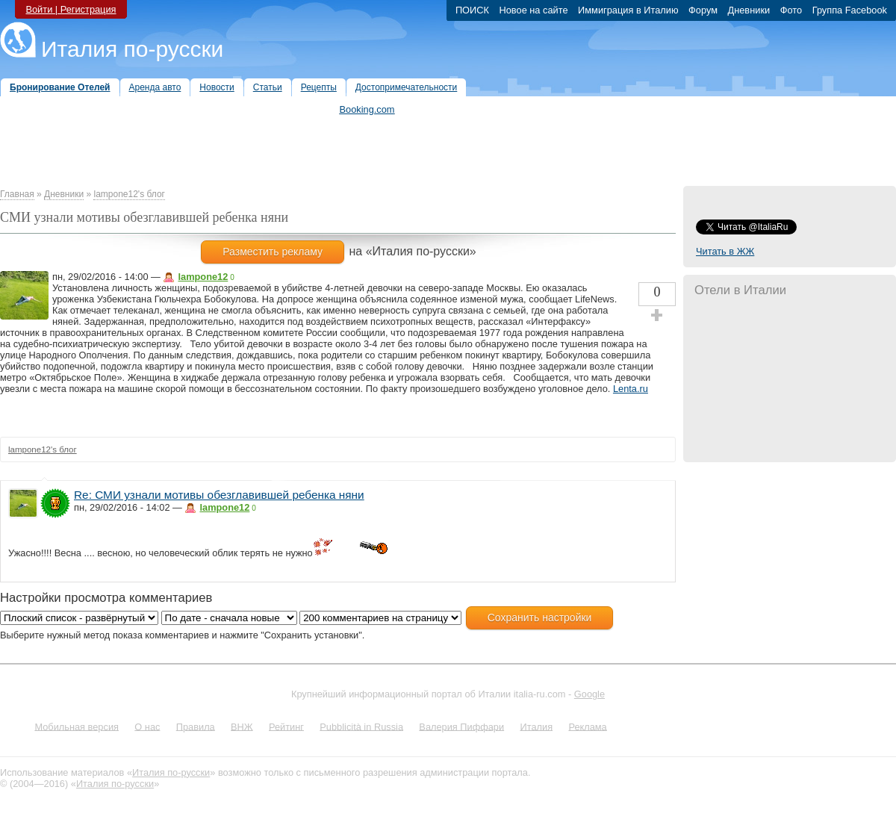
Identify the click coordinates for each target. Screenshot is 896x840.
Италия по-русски (132, 49)
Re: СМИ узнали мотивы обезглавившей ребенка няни (219, 494)
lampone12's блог (129, 194)
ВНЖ (242, 726)
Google (589, 694)
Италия (536, 726)
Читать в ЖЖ (725, 251)
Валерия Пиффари (461, 726)
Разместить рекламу (273, 252)
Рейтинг (286, 726)
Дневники (64, 194)
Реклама (587, 726)
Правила (195, 726)
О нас (147, 726)
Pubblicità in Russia (361, 726)
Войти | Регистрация (70, 9)
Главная (17, 194)
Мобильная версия (76, 726)
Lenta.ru (630, 388)
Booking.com (367, 109)
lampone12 (203, 276)
